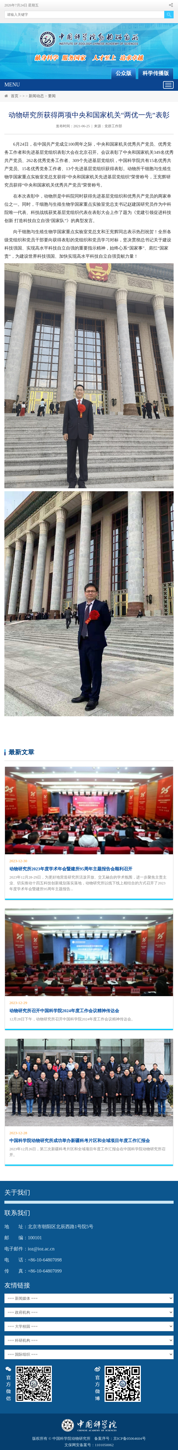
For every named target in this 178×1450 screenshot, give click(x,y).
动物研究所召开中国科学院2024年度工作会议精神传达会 (64, 1010)
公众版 (123, 73)
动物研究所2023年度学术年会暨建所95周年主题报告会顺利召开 (70, 869)
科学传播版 (156, 73)
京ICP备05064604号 (129, 1438)
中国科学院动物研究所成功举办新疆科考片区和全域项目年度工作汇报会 (79, 1140)
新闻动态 (36, 96)
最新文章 (21, 752)
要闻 (52, 96)
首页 (14, 96)
